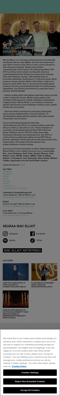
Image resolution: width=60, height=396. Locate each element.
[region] (30, 362)
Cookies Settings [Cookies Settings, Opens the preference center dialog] (30, 372)
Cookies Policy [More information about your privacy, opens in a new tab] (19, 366)
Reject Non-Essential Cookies (30, 381)
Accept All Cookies (30, 390)
